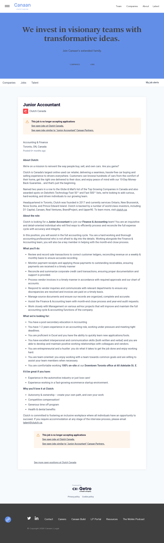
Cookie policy (88, 497)
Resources (112, 519)
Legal (56, 529)
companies (9, 82)
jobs (23, 82)
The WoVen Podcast (133, 519)
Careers (62, 519)
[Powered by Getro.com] (82, 488)
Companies (132, 6)
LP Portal (96, 519)
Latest (156, 6)
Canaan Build (78, 519)
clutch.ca (121, 209)
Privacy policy (74, 497)
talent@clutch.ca (32, 422)
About (146, 6)
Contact (49, 519)
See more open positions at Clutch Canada (55, 462)
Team (119, 6)
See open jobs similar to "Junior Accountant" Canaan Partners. (62, 130)
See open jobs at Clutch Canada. (47, 126)
